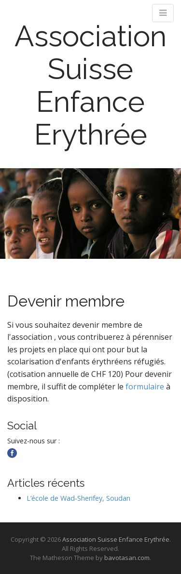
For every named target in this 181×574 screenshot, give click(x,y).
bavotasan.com (127, 557)
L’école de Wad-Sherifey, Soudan (78, 498)
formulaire (144, 386)
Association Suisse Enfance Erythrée (90, 85)
